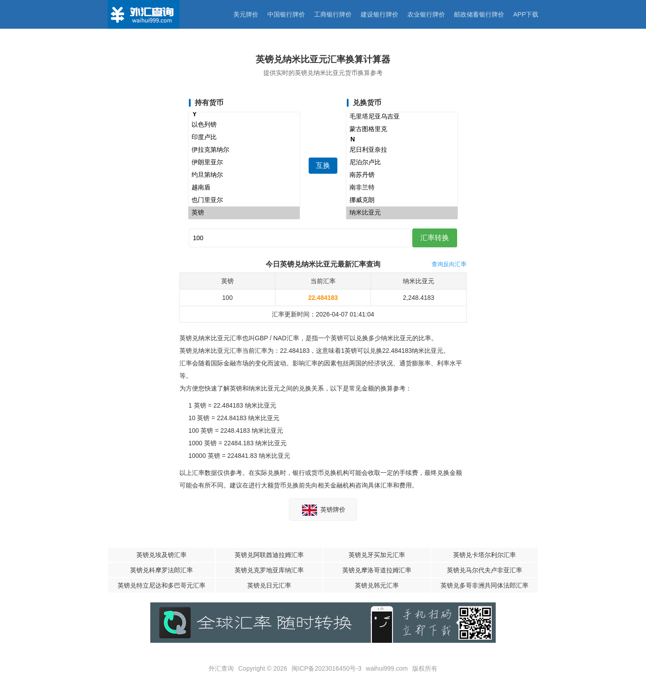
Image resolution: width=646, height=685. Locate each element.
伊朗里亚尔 (244, 162)
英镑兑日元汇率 (269, 585)
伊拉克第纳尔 (244, 150)
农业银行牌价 (426, 14)
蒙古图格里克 (402, 129)
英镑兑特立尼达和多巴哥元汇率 (161, 585)
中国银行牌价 (286, 14)
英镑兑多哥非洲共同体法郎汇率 (484, 585)
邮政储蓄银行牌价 (479, 14)
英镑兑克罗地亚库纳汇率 (269, 570)
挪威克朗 (402, 200)
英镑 (244, 212)
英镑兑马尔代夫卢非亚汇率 (484, 570)
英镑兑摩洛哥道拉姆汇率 (376, 570)
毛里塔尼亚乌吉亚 (402, 116)
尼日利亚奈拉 (402, 150)
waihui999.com (387, 668)
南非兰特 (402, 187)
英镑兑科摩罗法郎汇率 (161, 570)
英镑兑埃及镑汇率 (161, 554)
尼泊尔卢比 (402, 162)
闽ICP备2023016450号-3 (327, 668)
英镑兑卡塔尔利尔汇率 (484, 554)
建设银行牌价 (379, 14)
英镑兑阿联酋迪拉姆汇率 (269, 554)
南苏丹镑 (402, 175)
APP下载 (525, 14)
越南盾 (244, 187)
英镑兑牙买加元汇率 (377, 554)
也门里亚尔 (244, 200)
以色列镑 (244, 125)
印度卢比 (244, 137)
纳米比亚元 (402, 212)
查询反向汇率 (449, 264)
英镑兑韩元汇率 (377, 585)
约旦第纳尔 (244, 175)
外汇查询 (221, 668)
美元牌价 (245, 14)
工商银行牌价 (333, 14)
